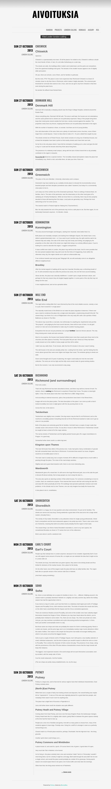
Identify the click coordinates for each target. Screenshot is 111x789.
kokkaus (82, 29)
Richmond (41, 375)
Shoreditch (42, 500)
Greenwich (41, 170)
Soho (38, 586)
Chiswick (41, 46)
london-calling (70, 29)
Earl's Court (43, 544)
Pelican (52, 785)
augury (91, 29)
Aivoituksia (55, 14)
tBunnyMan (64, 785)
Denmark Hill (43, 100)
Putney (39, 672)
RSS (97, 29)
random (49, 29)
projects (58, 29)
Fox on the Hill (39, 157)
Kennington (42, 222)
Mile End (40, 295)
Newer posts (66, 772)
